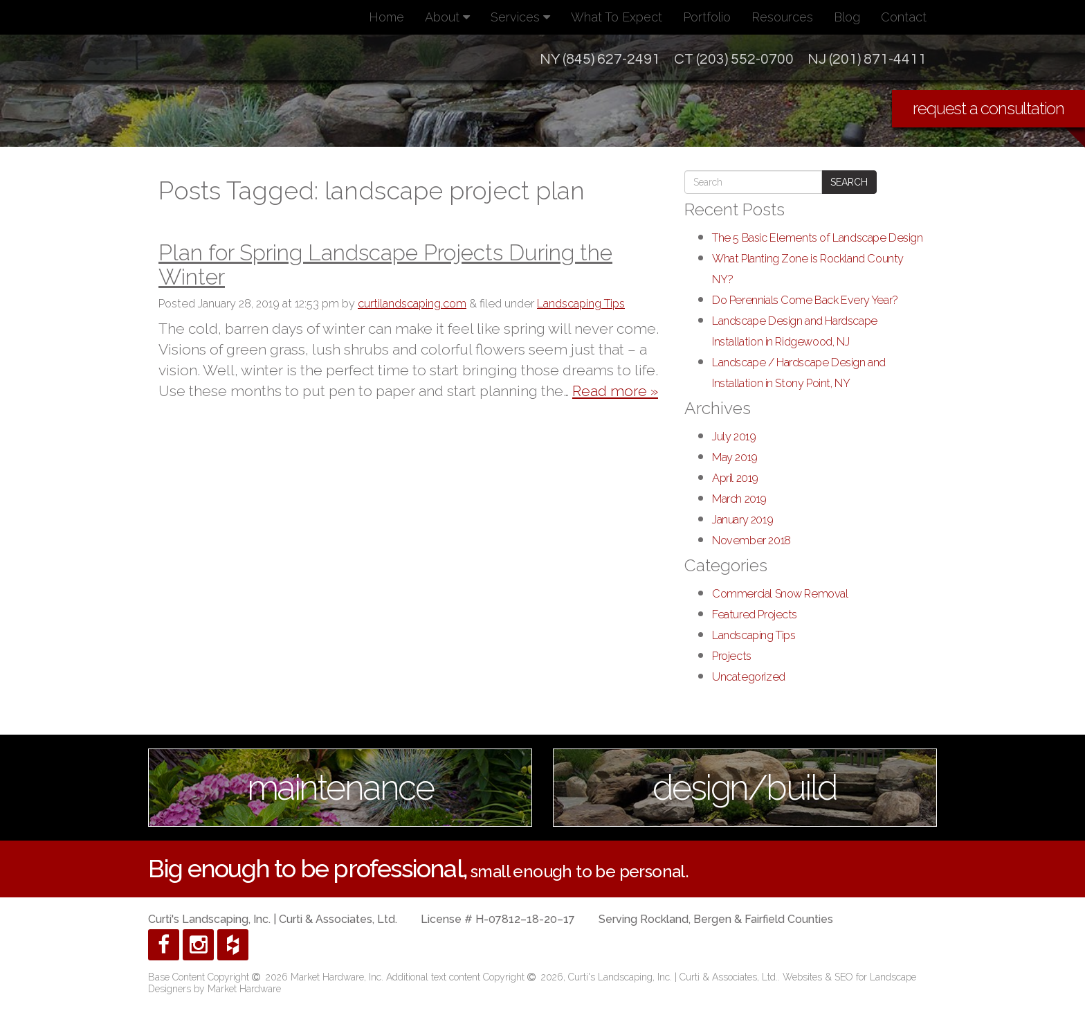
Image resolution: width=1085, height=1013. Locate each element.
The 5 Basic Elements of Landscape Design (817, 237)
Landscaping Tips (581, 303)
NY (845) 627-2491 (600, 59)
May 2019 (735, 457)
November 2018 (751, 540)
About (447, 17)
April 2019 (735, 478)
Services (520, 17)
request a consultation (988, 108)
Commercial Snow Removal (780, 593)
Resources (782, 17)
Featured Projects (754, 614)
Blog (847, 17)
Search (849, 182)
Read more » (615, 391)
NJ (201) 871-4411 (867, 59)
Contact (904, 17)
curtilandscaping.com (412, 303)
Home (386, 17)
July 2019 (734, 436)
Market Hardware (244, 988)
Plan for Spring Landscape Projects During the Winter (385, 264)
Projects (731, 656)
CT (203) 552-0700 (734, 59)
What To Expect (616, 17)
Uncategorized (748, 676)
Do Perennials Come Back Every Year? (805, 300)
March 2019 (739, 498)
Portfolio (707, 17)
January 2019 (742, 519)
